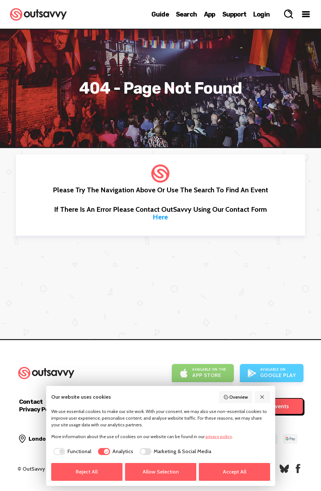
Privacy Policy (38, 409)
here (160, 217)
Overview (235, 397)
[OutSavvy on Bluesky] (284, 468)
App (209, 14)
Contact (31, 401)
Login (261, 14)
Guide (160, 14)
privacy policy (219, 436)
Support (234, 14)
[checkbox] (71, 451)
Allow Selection (161, 472)
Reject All (87, 472)
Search (186, 14)
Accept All (234, 472)
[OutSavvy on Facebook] (298, 468)
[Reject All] (262, 397)
